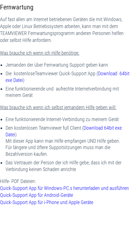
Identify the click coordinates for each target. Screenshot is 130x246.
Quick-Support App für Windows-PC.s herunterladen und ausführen (64, 188)
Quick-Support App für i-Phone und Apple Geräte (46, 202)
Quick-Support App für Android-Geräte (36, 195)
